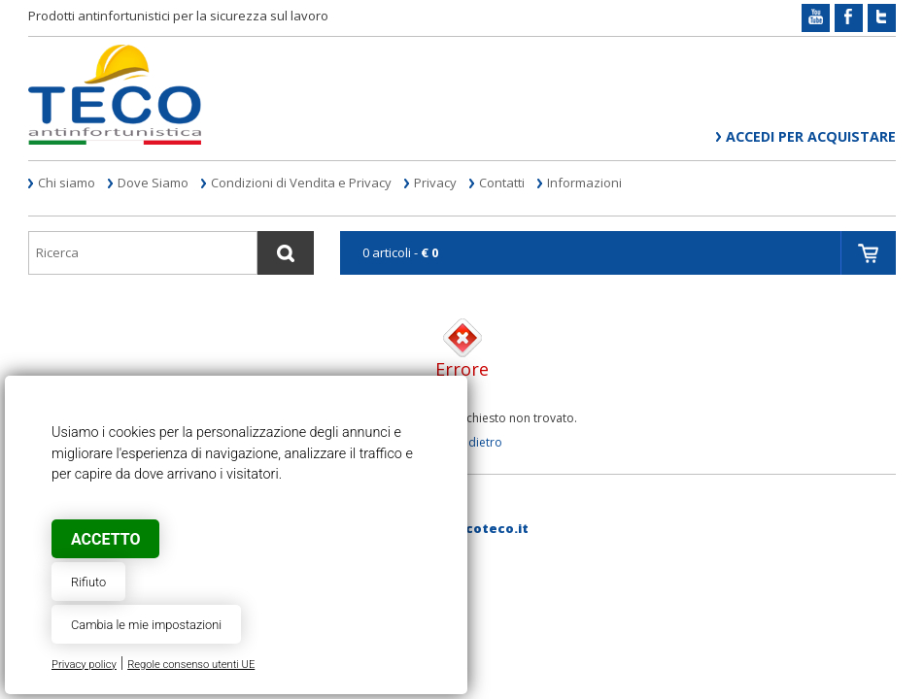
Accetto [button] (105, 539)
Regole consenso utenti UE (191, 664)
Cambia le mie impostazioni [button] (146, 624)
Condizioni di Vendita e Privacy (301, 182)
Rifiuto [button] (88, 582)
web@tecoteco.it (469, 528)
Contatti (502, 182)
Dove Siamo (153, 182)
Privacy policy (84, 664)
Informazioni (584, 182)
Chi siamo (66, 182)
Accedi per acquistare (811, 136)
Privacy (435, 182)
